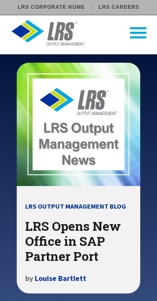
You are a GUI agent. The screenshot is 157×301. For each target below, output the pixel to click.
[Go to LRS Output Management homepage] (83, 33)
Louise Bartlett (60, 278)
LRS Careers (118, 7)
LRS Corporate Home (51, 7)
